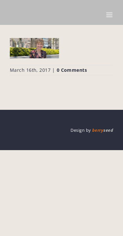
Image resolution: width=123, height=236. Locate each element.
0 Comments (72, 70)
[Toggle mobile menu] (109, 14)
